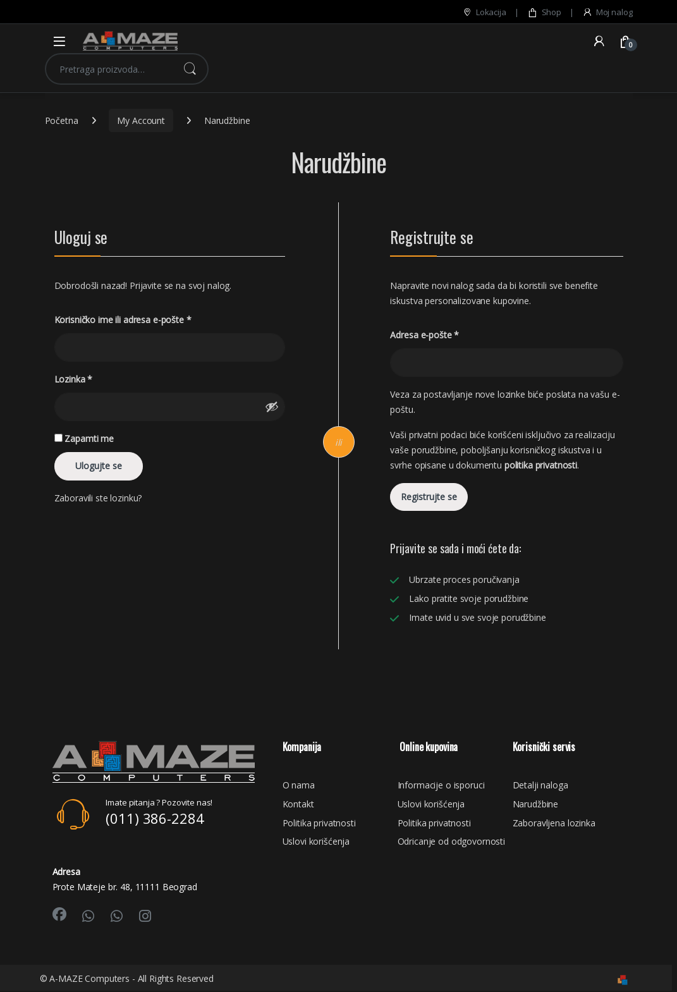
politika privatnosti (540, 465)
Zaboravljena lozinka (554, 823)
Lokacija (484, 12)
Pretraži (189, 68)
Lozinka (73, 379)
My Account (141, 120)
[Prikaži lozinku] (272, 406)
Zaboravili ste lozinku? (98, 498)
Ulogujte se (98, 466)
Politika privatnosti (319, 823)
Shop (544, 12)
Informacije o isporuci (441, 785)
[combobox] (109, 68)
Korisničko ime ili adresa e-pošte (123, 320)
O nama (299, 785)
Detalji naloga (540, 785)
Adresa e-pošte (424, 335)
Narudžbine (536, 804)
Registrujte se (429, 497)
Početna (61, 120)
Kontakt (298, 804)
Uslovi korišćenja (316, 841)
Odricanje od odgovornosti (452, 841)
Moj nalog (607, 12)
